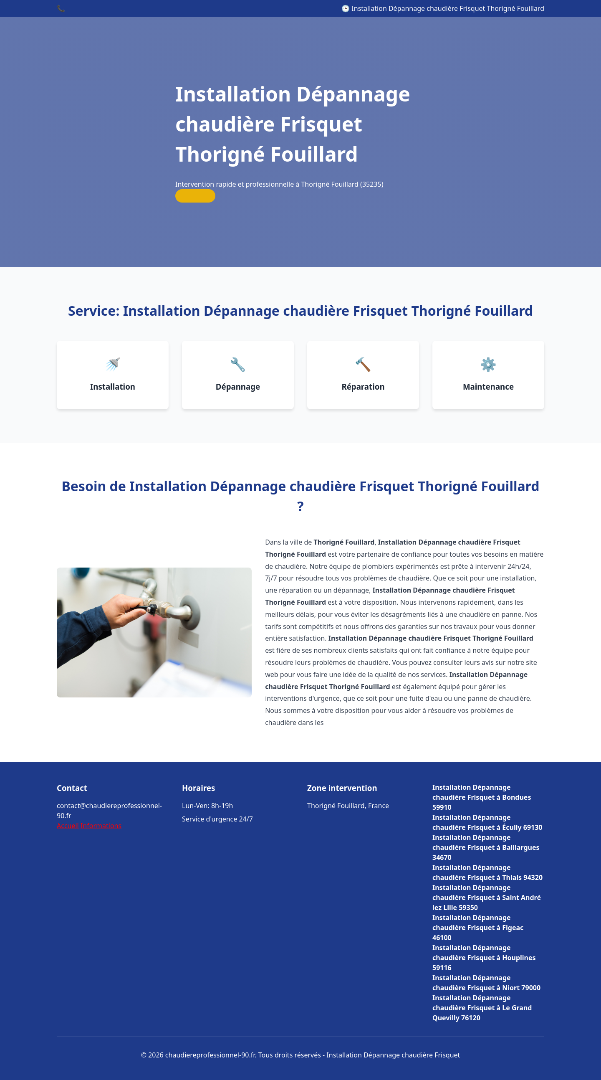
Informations (101, 825)
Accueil (68, 825)
